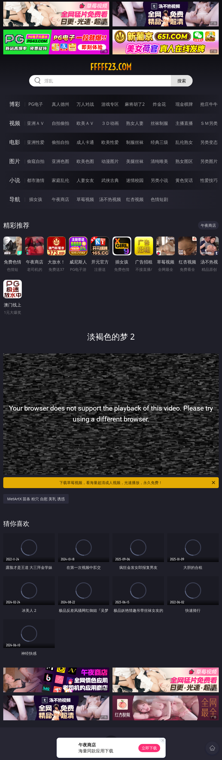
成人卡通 (85, 142)
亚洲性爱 (35, 142)
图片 (14, 161)
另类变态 (209, 142)
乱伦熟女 (184, 142)
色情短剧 (159, 199)
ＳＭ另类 (209, 123)
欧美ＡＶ (85, 123)
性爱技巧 (209, 180)
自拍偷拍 (60, 123)
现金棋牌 (184, 104)
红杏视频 (135, 199)
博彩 (14, 104)
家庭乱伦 (60, 180)
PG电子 (35, 104)
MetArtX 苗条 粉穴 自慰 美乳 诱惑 (36, 498)
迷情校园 (135, 180)
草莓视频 (85, 199)
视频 (14, 123)
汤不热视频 (110, 199)
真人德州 (60, 104)
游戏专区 (110, 104)
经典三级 (159, 142)
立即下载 (149, 747)
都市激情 (35, 180)
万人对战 (85, 104)
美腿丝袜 (135, 161)
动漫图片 (110, 161)
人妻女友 (85, 180)
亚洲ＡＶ (35, 123)
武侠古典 (110, 180)
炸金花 (159, 104)
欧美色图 (85, 161)
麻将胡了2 (135, 104)
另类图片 (209, 161)
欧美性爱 (110, 142)
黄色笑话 (184, 180)
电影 (14, 142)
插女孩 (35, 199)
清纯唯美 (159, 161)
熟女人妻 (135, 123)
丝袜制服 (159, 123)
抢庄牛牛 (209, 104)
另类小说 (159, 180)
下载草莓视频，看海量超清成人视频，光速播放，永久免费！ (137, 482)
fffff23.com (111, 66)
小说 (14, 180)
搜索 (181, 81)
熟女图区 (184, 161)
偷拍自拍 (60, 142)
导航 (14, 199)
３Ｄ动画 (110, 123)
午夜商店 (60, 199)
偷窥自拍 (35, 161)
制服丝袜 (135, 142)
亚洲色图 (60, 161)
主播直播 (184, 123)
